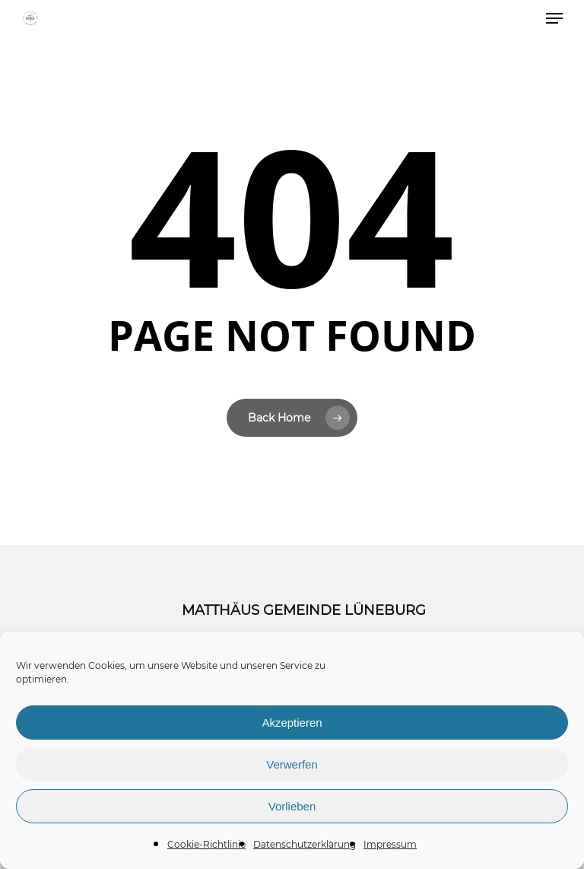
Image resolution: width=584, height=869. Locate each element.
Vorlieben (292, 806)
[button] (554, 18)
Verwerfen (292, 764)
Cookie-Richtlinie (206, 844)
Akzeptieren (292, 722)
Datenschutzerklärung (304, 844)
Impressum (390, 844)
